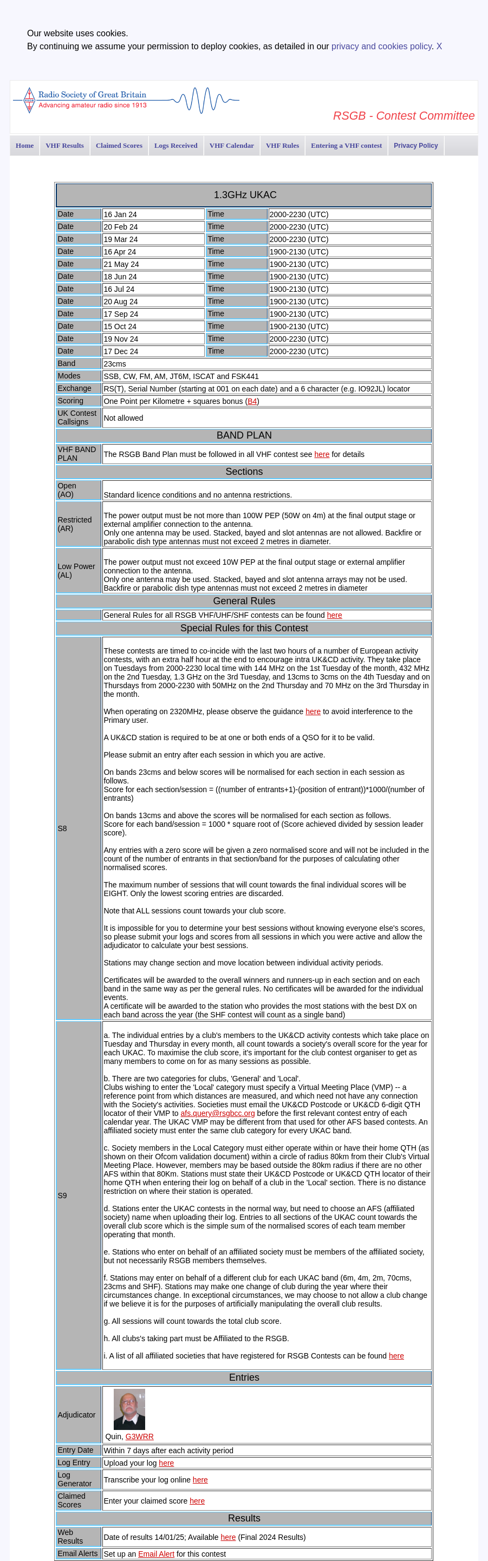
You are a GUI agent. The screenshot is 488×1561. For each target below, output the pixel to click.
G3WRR (140, 1436)
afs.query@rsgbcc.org (218, 1113)
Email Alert (156, 1554)
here (322, 454)
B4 (252, 401)
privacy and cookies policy (381, 46)
